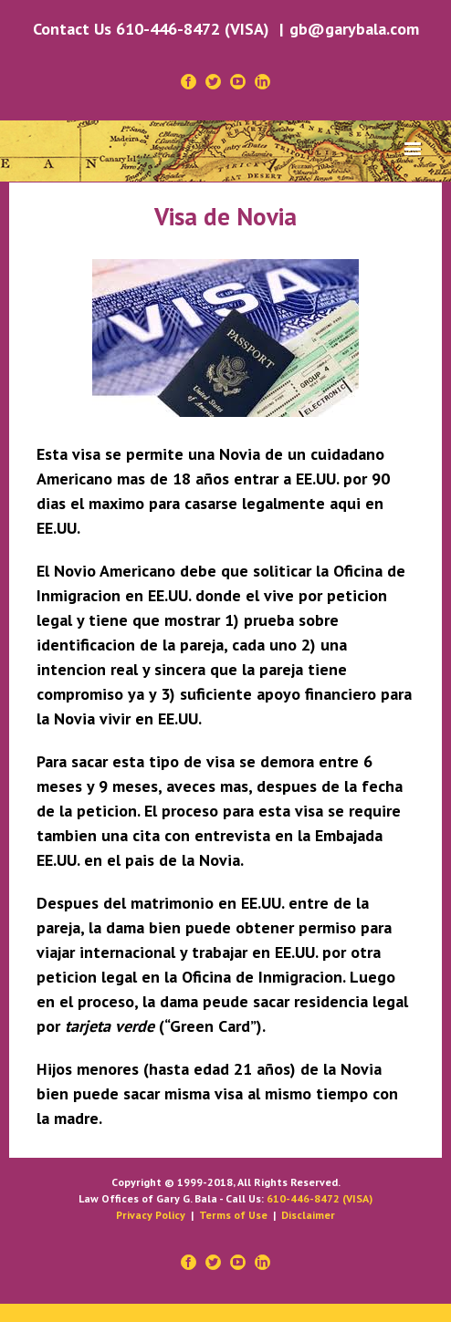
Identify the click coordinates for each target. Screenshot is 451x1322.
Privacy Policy (150, 1215)
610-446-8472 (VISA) (319, 1198)
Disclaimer (308, 1215)
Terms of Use (233, 1215)
